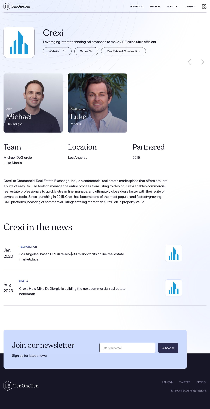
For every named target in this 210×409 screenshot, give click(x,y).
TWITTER (184, 386)
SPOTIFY (201, 386)
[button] (204, 6)
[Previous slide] (190, 62)
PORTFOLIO (136, 6)
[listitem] (33, 103)
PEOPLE (155, 6)
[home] (17, 6)
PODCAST (173, 6)
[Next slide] (201, 62)
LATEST (190, 6)
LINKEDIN (167, 386)
